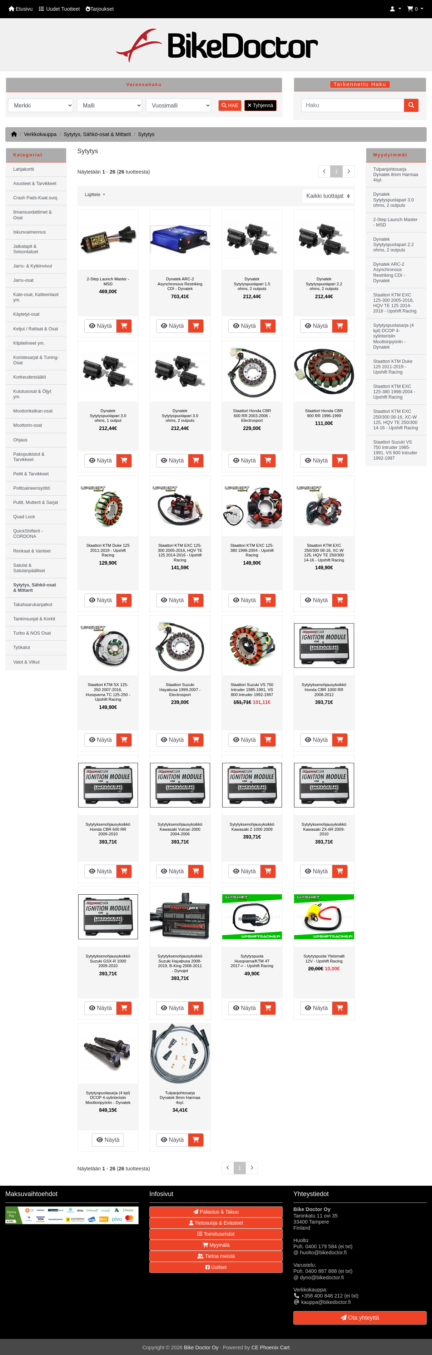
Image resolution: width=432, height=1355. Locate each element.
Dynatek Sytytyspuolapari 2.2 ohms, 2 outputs (324, 284)
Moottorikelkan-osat (33, 411)
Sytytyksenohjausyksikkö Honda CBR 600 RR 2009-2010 (108, 829)
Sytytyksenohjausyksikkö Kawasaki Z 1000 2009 (252, 826)
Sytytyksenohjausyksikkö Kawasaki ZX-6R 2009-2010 (324, 829)
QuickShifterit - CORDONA (28, 534)
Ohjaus (20, 440)
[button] (395, 9)
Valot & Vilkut (26, 662)
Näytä (100, 326)
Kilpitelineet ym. (29, 343)
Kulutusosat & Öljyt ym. (32, 394)
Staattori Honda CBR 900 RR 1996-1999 (324, 413)
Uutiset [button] (216, 1267)
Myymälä (216, 1245)
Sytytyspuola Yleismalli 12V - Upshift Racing (323, 958)
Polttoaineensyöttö (31, 488)
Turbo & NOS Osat (32, 633)
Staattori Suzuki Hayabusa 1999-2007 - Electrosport (179, 689)
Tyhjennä (260, 105)
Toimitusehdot (215, 1234)
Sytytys (146, 134)
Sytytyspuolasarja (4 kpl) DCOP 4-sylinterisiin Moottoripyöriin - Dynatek (107, 1098)
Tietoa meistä (216, 1256)
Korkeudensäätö (29, 377)
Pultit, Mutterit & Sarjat (35, 502)
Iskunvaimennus (29, 232)
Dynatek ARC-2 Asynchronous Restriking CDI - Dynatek (180, 284)
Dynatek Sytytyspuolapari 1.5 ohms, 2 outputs (252, 284)
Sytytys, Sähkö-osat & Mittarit (97, 134)
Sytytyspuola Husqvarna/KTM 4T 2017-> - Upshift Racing (252, 961)
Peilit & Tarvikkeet (31, 473)
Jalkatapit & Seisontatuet (25, 249)
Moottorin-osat (27, 425)
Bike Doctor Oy (201, 1347)
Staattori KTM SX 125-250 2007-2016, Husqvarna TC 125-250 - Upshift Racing (108, 691)
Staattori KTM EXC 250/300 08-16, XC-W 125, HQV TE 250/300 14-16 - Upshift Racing (324, 552)
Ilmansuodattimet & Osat (32, 215)
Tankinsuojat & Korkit (34, 618)
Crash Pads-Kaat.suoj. (35, 197)
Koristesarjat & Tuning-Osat (36, 360)
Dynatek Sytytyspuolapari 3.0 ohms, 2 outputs (180, 415)
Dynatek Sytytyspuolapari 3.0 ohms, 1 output (108, 415)
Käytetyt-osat (26, 314)
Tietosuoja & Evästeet (216, 1223)
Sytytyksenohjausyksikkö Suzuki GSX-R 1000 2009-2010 (108, 961)
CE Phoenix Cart (270, 1347)
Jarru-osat (23, 280)
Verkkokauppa (40, 134)
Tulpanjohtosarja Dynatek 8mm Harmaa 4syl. (180, 1098)
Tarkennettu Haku (360, 84)
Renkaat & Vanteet (32, 551)
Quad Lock (24, 516)
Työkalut (21, 647)
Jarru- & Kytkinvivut (32, 266)
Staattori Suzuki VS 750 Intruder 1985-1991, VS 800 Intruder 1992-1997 (251, 689)
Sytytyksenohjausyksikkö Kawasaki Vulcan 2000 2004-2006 (180, 829)
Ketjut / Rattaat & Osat (35, 328)
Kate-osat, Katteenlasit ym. (36, 297)
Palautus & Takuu (216, 1212)
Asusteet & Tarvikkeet (34, 183)
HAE (230, 105)
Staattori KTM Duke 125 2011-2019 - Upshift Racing (108, 550)
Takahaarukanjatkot (32, 604)
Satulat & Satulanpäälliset (29, 568)
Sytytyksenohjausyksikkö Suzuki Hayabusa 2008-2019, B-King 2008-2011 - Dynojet (180, 963)
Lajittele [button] (93, 194)
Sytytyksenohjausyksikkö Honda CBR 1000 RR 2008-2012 (324, 689)
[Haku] (352, 105)
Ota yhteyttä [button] (360, 1318)
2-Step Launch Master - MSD (108, 281)
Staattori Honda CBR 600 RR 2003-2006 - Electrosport (252, 415)
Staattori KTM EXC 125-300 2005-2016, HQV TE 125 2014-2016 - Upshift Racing (180, 552)
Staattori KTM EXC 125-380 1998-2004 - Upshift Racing (252, 550)
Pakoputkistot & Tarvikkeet (29, 457)
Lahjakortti (23, 169)
